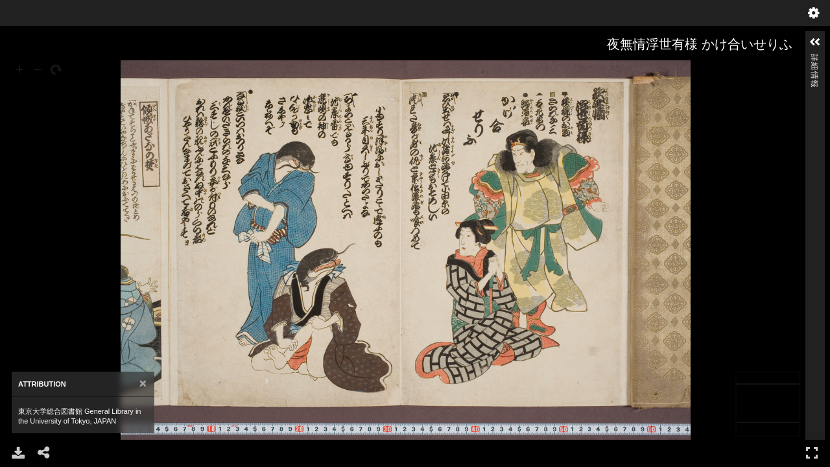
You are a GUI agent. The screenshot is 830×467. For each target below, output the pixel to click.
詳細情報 (814, 59)
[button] (815, 42)
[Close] (143, 383)
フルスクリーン (812, 452)
